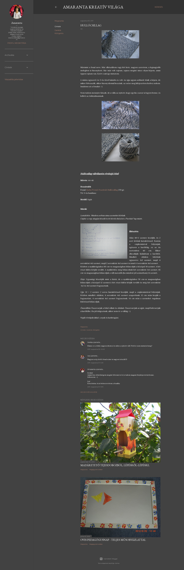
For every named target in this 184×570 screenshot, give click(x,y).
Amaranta (91, 369)
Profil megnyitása (16, 43)
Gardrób (58, 30)
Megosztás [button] (59, 21)
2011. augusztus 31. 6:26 (95, 363)
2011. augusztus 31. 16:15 (95, 387)
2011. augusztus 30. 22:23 (96, 349)
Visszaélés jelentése (14, 79)
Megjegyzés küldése (88, 392)
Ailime (117, 563)
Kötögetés (59, 33)
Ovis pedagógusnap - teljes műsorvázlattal (113, 540)
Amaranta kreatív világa (93, 7)
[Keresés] (159, 7)
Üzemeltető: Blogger (109, 558)
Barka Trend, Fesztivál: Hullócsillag (102, 190)
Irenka (90, 342)
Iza (88, 356)
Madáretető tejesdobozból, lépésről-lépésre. (115, 465)
